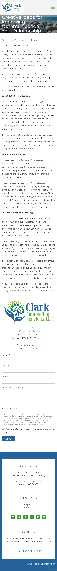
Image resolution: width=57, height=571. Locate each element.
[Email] (13, 517)
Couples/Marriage (31, 40)
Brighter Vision (48, 563)
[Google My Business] (44, 517)
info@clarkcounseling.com (28, 331)
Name (6, 355)
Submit (8, 439)
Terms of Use (9, 408)
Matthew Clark (12, 40)
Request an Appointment (28, 551)
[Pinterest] (32, 517)
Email (5, 365)
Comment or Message (14, 387)
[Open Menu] (53, 7)
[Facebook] (25, 517)
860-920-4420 (28, 327)
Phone (5, 376)
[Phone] (19, 517)
